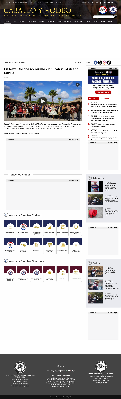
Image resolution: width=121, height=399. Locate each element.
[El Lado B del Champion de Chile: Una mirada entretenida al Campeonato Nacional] (103, 284)
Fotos (96, 21)
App (14, 21)
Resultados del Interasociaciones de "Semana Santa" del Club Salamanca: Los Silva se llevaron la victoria (104, 118)
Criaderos (88, 21)
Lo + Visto (105, 99)
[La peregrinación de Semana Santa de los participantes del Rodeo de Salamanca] (103, 198)
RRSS (31, 2)
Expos (110, 21)
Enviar (79, 63)
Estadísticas (78, 21)
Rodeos (59, 21)
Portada (7, 21)
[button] (42, 101)
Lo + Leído (93, 99)
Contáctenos (59, 2)
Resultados (67, 21)
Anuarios (21, 21)
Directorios (39, 2)
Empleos (41, 21)
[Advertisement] (60, 41)
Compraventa (31, 21)
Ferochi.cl (7, 2)
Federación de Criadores (20, 2)
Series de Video (19, 63)
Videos (103, 21)
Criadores (7, 63)
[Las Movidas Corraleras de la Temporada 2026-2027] (103, 270)
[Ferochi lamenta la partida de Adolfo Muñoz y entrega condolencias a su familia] (103, 186)
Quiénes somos (49, 2)
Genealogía (50, 21)
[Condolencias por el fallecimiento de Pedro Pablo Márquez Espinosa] (103, 211)
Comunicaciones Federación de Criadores (24, 133)
